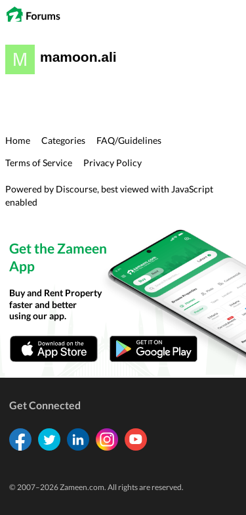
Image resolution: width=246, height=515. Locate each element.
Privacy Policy (112, 162)
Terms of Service (38, 162)
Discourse (76, 188)
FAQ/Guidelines (128, 140)
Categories (63, 140)
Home (17, 140)
